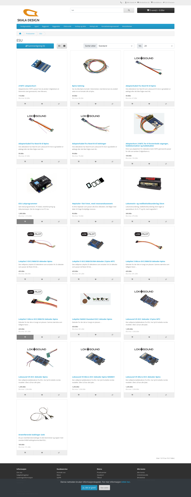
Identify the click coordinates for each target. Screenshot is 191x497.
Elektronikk (67, 26)
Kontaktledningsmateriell (110, 26)
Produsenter (30, 34)
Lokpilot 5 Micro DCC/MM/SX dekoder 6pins (145, 261)
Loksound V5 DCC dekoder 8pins (33, 377)
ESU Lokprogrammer (28, 203)
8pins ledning (78, 86)
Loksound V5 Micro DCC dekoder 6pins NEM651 (93, 377)
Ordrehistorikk (142, 475)
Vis (140, 46)
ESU (40, 34)
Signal (36, 26)
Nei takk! (104, 487)
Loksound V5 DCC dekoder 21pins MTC (143, 319)
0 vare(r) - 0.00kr (156, 10)
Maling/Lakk (94, 26)
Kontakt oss (61, 472)
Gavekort (100, 475)
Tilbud (99, 477)
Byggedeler (56, 26)
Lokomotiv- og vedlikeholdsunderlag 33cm (145, 203)
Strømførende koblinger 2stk (32, 434)
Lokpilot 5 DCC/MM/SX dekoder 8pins (35, 261)
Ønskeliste (141, 477)
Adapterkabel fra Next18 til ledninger (89, 143)
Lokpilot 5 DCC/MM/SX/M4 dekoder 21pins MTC (93, 261)
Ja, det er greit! (89, 487)
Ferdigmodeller (25, 26)
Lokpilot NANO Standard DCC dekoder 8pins (92, 319)
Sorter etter (90, 46)
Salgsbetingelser (23, 475)
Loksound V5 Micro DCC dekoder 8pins (143, 377)
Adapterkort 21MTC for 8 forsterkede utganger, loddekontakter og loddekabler (147, 144)
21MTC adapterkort (27, 86)
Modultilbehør (127, 26)
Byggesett (45, 26)
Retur (59, 475)
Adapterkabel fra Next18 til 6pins (141, 86)
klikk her (125, 482)
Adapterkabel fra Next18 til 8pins (34, 143)
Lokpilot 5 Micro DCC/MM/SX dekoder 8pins (38, 319)
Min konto (141, 472)
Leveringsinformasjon (25, 477)
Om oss (19, 472)
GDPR (59, 477)
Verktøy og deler (80, 26)
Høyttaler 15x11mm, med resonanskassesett (92, 203)
